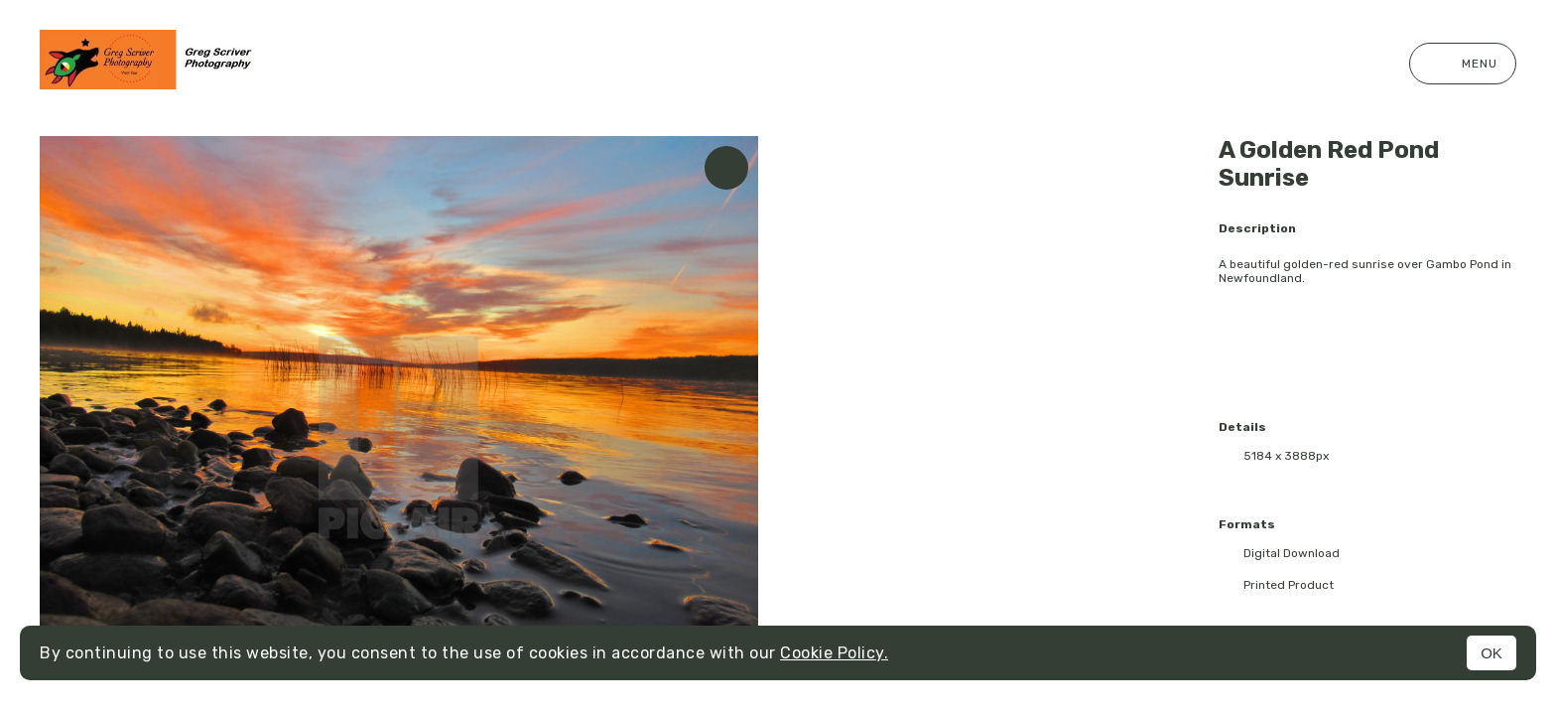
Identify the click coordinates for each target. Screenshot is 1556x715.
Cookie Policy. (834, 653)
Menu (1462, 63)
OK (1491, 652)
